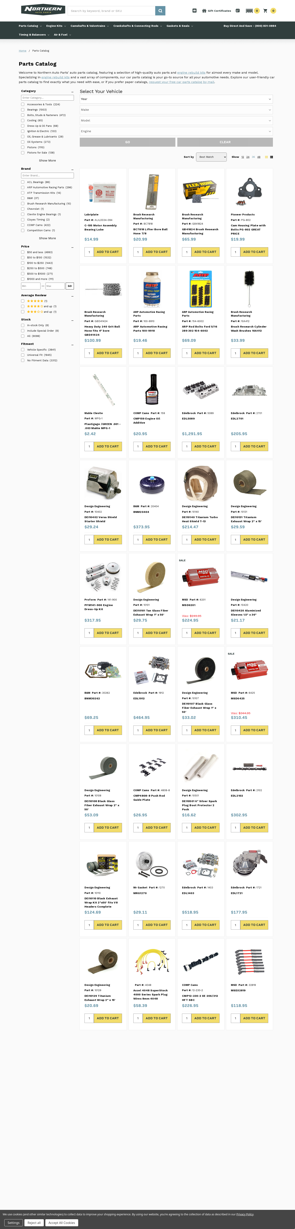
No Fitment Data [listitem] (37, 360)
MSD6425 (238, 654)
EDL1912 (139, 654)
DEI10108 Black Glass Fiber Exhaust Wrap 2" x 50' (101, 761)
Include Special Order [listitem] (40, 330)
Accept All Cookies (61, 1223)
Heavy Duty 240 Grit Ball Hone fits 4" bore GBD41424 (102, 286)
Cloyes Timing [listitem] (36, 219)
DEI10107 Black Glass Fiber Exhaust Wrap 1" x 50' (199, 663)
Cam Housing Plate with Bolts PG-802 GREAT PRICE (248, 185)
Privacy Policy (244, 1214)
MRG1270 (140, 849)
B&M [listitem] (30, 198)
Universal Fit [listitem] (35, 354)
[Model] (170, 98)
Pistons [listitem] (32, 147)
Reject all (34, 1223)
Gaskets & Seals (180, 25)
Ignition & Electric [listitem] (38, 131)
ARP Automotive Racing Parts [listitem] (45, 187)
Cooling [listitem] (31, 120)
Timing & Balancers (34, 34)
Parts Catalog (30, 25)
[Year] (97, 98)
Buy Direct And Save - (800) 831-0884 (250, 25)
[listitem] (35, 252)
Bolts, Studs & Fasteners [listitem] (42, 115)
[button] (252, 10)
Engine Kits (56, 25)
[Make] (134, 98)
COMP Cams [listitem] (35, 225)
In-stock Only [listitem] (35, 325)
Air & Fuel (62, 34)
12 (242, 113)
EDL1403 (188, 849)
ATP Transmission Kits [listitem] (41, 192)
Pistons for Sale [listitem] (37, 152)
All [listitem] (28, 336)
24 (247, 113)
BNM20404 (141, 467)
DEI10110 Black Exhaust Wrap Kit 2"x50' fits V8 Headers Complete (101, 858)
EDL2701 (237, 374)
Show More (47, 160)
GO (70, 286)
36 (253, 113)
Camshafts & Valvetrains (90, 25)
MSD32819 (238, 946)
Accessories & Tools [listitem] (39, 104)
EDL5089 (188, 374)
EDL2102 (237, 751)
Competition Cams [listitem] (39, 230)
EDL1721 (237, 849)
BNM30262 (92, 654)
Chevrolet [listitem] (33, 208)
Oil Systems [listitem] (34, 141)
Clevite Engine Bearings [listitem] (41, 214)
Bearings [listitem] (32, 109)
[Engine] (207, 98)
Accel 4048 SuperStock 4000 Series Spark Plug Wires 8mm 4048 (150, 950)
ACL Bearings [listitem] (35, 182)
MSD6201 (188, 561)
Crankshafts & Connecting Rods (137, 25)
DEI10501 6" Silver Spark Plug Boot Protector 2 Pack (199, 761)
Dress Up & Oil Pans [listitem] (39, 125)
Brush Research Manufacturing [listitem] (46, 203)
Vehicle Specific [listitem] (37, 349)
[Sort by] (211, 113)
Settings (14, 1223)
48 (258, 113)
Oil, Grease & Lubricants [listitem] (42, 136)
